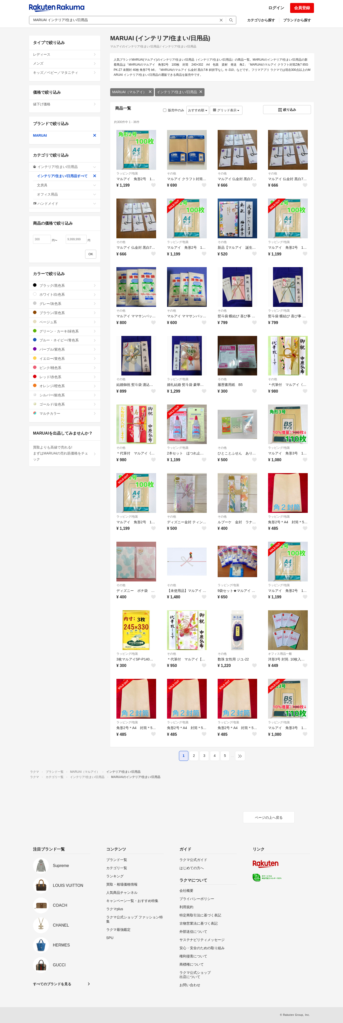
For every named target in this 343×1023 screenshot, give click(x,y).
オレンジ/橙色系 (64, 386)
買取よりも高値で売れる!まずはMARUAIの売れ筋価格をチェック (64, 453)
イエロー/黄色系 (64, 358)
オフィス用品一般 (280, 653)
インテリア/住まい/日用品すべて (66, 176)
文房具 (66, 185)
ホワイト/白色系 (64, 294)
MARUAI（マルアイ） (132, 92)
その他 (171, 173)
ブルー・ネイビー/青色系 (64, 340)
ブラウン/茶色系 (64, 313)
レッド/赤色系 (64, 377)
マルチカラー (64, 413)
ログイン (276, 8)
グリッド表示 (226, 110)
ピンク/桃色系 (64, 368)
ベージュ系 (64, 322)
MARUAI (64, 135)
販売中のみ (173, 110)
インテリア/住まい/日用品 (180, 92)
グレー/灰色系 (64, 303)
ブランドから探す (297, 20)
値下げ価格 (64, 104)
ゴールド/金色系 (64, 404)
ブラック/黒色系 (64, 285)
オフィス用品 (66, 194)
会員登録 (302, 8)
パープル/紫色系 (64, 349)
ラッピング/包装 (127, 173)
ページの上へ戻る (269, 817)
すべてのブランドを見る (52, 984)
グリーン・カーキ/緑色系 (64, 331)
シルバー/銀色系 (64, 395)
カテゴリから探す (261, 20)
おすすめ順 (197, 110)
